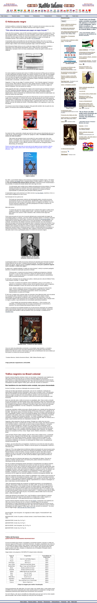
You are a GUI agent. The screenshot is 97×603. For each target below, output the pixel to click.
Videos (63, 121)
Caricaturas (64, 151)
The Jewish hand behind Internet (69, 31)
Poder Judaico (4, 16)
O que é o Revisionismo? (85, 101)
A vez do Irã (82, 91)
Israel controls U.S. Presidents (69, 117)
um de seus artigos (45, 219)
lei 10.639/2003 (36, 38)
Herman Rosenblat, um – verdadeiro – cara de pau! (85, 67)
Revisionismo (36, 16)
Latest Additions (83, 49)
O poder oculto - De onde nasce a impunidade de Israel (88, 137)
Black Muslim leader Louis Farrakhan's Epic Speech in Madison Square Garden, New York (87, 106)
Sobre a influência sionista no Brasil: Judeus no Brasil (68, 25)
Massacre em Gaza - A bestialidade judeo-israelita (86, 97)
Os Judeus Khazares (84, 128)
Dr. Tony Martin (39, 193)
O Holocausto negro (66, 110)
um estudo (17, 181)
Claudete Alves (9, 311)
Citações (81, 126)
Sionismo (27, 16)
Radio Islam (75, 16)
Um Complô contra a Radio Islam (87, 93)
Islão (67, 16)
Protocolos (59, 16)
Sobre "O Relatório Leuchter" (68, 84)
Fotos (80, 64)
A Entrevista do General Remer (87, 52)
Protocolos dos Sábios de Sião (69, 115)
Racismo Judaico (16, 16)
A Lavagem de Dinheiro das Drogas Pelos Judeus (68, 68)
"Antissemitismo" (48, 16)
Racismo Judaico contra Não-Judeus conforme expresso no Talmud (69, 77)
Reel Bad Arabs (65, 81)
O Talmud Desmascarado (67, 148)
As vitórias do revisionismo (68, 28)
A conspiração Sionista (85, 60)
